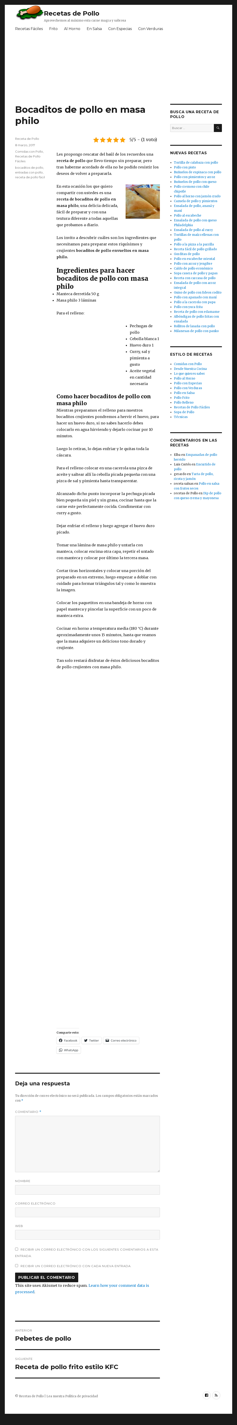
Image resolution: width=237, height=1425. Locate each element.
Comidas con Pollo (29, 151)
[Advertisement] (91, 352)
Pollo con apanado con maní (195, 297)
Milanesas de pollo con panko (196, 331)
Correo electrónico (35, 1203)
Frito (53, 29)
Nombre (22, 1181)
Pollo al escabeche (187, 215)
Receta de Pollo (27, 138)
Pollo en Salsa (184, 393)
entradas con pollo (29, 172)
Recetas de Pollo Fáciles (192, 407)
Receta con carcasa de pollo (194, 278)
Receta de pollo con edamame (197, 312)
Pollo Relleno (184, 402)
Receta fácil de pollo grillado (195, 249)
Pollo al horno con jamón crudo (197, 196)
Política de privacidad (81, 1396)
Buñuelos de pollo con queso (195, 182)
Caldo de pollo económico (193, 268)
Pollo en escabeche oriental (194, 259)
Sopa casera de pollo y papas (196, 273)
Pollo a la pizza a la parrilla (194, 244)
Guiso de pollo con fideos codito (197, 292)
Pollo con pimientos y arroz (194, 177)
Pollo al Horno (184, 378)
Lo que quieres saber (189, 374)
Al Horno (72, 29)
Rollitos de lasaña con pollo (194, 326)
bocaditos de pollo (29, 167)
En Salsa (94, 29)
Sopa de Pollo (184, 412)
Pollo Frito (181, 398)
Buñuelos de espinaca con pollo (197, 172)
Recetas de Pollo (71, 13)
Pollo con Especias (188, 383)
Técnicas (181, 417)
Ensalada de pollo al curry (193, 230)
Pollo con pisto (185, 167)
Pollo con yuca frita (188, 307)
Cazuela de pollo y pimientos (195, 201)
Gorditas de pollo (187, 254)
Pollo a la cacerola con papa (194, 302)
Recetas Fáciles (29, 29)
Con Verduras (150, 29)
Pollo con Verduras (188, 388)
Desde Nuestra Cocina (190, 369)
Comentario (28, 1112)
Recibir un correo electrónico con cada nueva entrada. (76, 1266)
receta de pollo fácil (30, 177)
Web (19, 1226)
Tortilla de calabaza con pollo (196, 163)
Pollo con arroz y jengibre (193, 264)
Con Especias (120, 29)
